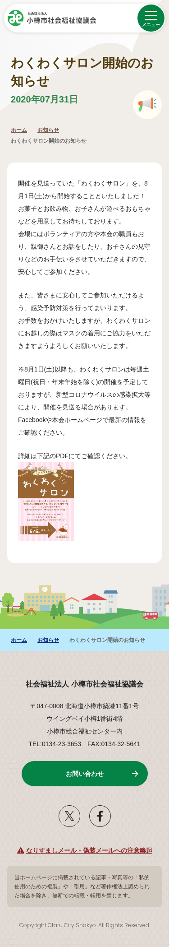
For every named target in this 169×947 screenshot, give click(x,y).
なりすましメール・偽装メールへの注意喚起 (89, 850)
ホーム (19, 130)
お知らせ (48, 130)
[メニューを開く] (150, 18)
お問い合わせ (85, 773)
